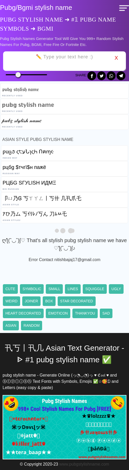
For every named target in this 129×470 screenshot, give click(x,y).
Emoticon (58, 313)
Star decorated (76, 301)
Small (54, 289)
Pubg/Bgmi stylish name (36, 7)
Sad (106, 313)
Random (32, 325)
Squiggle (94, 289)
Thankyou (85, 313)
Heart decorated (23, 313)
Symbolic (31, 289)
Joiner (31, 301)
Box (49, 301)
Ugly (116, 289)
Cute (10, 289)
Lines (72, 289)
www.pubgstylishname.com (84, 464)
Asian (10, 325)
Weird (11, 301)
